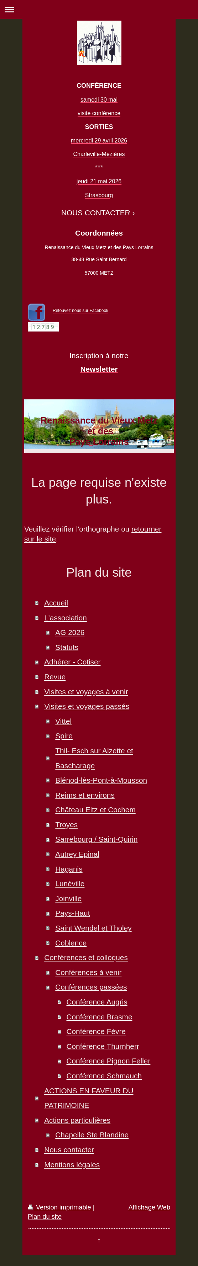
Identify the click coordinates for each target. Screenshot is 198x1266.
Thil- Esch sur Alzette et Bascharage (94, 758)
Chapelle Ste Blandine (92, 1135)
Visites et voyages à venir (86, 692)
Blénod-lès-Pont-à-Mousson (101, 780)
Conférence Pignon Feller (109, 1061)
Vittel (63, 721)
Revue (55, 677)
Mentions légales (72, 1164)
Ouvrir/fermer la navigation (99, 9)
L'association (65, 618)
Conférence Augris (97, 1002)
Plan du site (45, 1216)
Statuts (66, 647)
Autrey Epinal (77, 854)
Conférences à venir (88, 972)
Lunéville (69, 883)
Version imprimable (60, 1207)
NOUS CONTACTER (95, 213)
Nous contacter (69, 1150)
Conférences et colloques (86, 957)
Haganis (68, 869)
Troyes (66, 824)
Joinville (68, 898)
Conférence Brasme (99, 1017)
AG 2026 (69, 632)
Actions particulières (77, 1120)
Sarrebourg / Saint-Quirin (96, 839)
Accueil (56, 603)
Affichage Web (149, 1207)
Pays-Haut (72, 913)
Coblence (71, 943)
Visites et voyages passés (86, 706)
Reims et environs (84, 795)
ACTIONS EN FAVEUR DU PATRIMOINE (88, 1098)
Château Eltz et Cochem (95, 810)
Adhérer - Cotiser (72, 662)
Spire (64, 736)
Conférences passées (91, 987)
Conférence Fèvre (96, 1031)
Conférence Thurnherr (103, 1046)
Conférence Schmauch (104, 1076)
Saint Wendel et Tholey (93, 928)
